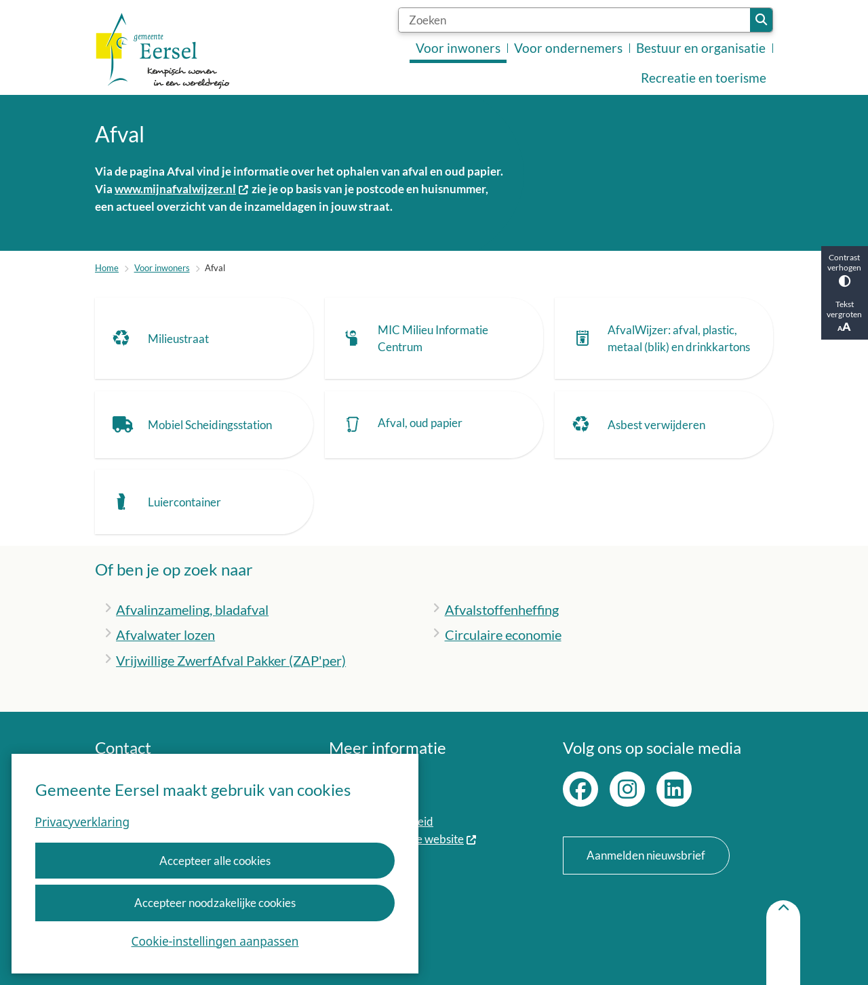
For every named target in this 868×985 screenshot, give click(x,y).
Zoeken (761, 20)
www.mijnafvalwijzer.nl (182, 189)
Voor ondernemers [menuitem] (568, 48)
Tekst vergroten (844, 316)
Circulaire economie (503, 634)
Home (107, 267)
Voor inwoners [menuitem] (458, 48)
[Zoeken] (574, 20)
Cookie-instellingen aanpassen (215, 941)
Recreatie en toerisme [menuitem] (703, 78)
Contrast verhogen (844, 269)
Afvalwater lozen (165, 634)
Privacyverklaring (82, 822)
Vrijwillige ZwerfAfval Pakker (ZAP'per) (231, 660)
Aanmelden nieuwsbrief (646, 855)
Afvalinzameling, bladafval (192, 609)
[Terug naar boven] (783, 942)
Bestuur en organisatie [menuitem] (701, 48)
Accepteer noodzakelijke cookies (215, 903)
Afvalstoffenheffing (502, 609)
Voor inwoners (162, 267)
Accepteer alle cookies (215, 860)
